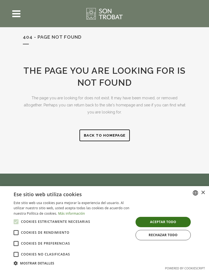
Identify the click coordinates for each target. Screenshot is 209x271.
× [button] (203, 193)
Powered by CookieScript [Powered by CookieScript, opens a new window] (185, 268)
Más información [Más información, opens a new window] (71, 213)
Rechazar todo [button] (163, 235)
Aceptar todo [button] (163, 222)
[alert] (104, 228)
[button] (16, 221)
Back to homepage (104, 135)
